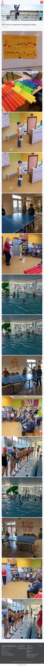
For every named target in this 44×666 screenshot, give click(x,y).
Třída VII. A (4, 22)
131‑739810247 (9, 655)
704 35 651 (6, 650)
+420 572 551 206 (21, 645)
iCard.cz (32, 661)
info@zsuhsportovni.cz (22, 648)
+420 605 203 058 (21, 647)
